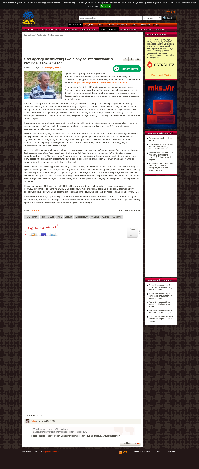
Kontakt (158, 452)
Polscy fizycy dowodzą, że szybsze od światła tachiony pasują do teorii (160, 287)
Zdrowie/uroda (70, 29)
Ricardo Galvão (47, 217)
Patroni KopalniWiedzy (161, 75)
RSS (125, 452)
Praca (156, 24)
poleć (139, 232)
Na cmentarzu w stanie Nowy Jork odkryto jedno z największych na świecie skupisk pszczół (161, 166)
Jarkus (33, 421)
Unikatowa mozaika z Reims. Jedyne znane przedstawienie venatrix (161, 318)
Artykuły (89, 24)
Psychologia (55, 29)
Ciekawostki (160, 29)
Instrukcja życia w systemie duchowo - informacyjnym (160, 311)
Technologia (41, 29)
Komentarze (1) (33, 415)
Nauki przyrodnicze (109, 29)
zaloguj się (170, 11)
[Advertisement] (82, 46)
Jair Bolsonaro (31, 217)
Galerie (133, 24)
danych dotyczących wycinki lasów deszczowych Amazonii (101, 82)
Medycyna (28, 29)
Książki (110, 24)
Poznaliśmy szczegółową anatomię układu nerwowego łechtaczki (161, 304)
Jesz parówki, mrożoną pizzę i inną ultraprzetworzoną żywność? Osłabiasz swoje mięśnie (161, 156)
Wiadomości (75, 24)
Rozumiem (105, 6)
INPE (59, 217)
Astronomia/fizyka (128, 29)
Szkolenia (170, 452)
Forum (100, 24)
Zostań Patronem (156, 34)
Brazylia (68, 217)
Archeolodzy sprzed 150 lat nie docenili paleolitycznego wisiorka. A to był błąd (162, 146)
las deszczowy (81, 217)
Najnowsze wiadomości (160, 133)
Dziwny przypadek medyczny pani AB (161, 139)
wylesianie (117, 217)
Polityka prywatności (141, 452)
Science (35, 210)
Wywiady (145, 24)
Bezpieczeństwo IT (88, 29)
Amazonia (95, 217)
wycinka (105, 217)
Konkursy (122, 24)
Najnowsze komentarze (159, 280)
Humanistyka (146, 29)
